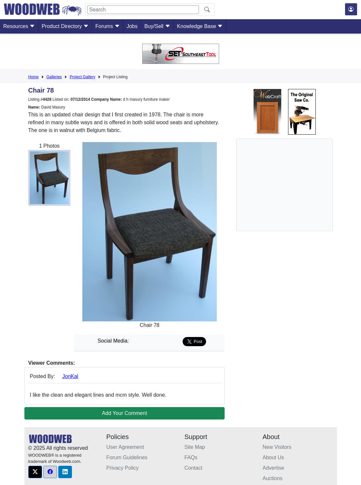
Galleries (54, 77)
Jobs (132, 26)
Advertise (274, 468)
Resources (19, 26)
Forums (107, 26)
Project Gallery (82, 77)
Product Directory (65, 26)
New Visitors (277, 447)
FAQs (191, 457)
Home (33, 77)
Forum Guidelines (126, 457)
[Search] (143, 9)
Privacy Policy (122, 468)
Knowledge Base (200, 26)
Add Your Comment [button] (124, 413)
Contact (193, 468)
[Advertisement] (291, 185)
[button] (35, 472)
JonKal (70, 376)
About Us (273, 457)
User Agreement (125, 447)
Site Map (195, 447)
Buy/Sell (157, 26)
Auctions (273, 478)
